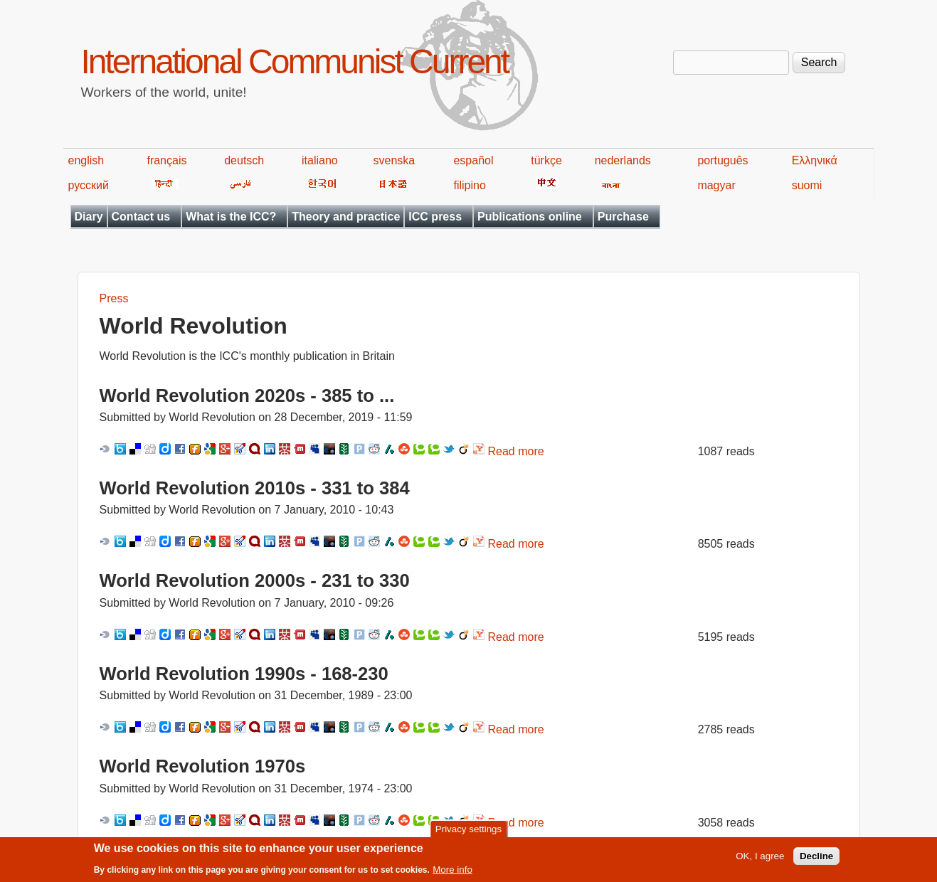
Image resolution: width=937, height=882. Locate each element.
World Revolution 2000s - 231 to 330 (255, 580)
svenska (394, 160)
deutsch (244, 160)
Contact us (141, 217)
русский (88, 185)
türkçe (546, 160)
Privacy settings (468, 832)
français (166, 160)
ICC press (435, 217)
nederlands (623, 160)
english (86, 160)
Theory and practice (346, 217)
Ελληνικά (814, 160)
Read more (516, 451)
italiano (320, 160)
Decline (816, 859)
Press (114, 298)
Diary (89, 217)
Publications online (529, 217)
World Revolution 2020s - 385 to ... (247, 395)
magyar (716, 185)
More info (452, 873)
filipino (469, 185)
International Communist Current (295, 61)
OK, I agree (760, 859)
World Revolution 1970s (203, 766)
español (473, 160)
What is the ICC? (231, 217)
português (722, 160)
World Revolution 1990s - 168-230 (244, 674)
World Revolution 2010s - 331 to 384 (255, 488)
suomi (807, 185)
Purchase (623, 217)
